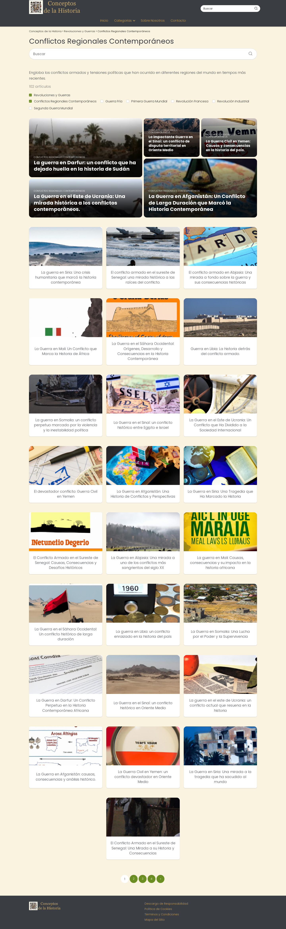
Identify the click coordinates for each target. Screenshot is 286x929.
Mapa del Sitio (155, 920)
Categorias (123, 20)
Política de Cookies (158, 909)
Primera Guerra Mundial (146, 101)
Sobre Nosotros (153, 20)
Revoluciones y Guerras (49, 95)
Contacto (178, 20)
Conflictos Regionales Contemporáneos (63, 101)
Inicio (104, 20)
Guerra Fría (111, 101)
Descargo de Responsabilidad (166, 904)
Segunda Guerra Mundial (51, 108)
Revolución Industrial (230, 101)
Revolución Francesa (189, 101)
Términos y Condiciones (162, 914)
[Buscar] (256, 8)
